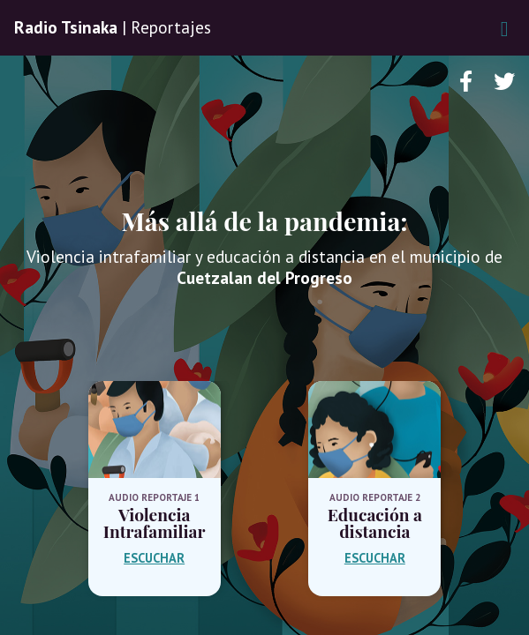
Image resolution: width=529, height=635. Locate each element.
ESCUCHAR (154, 557)
